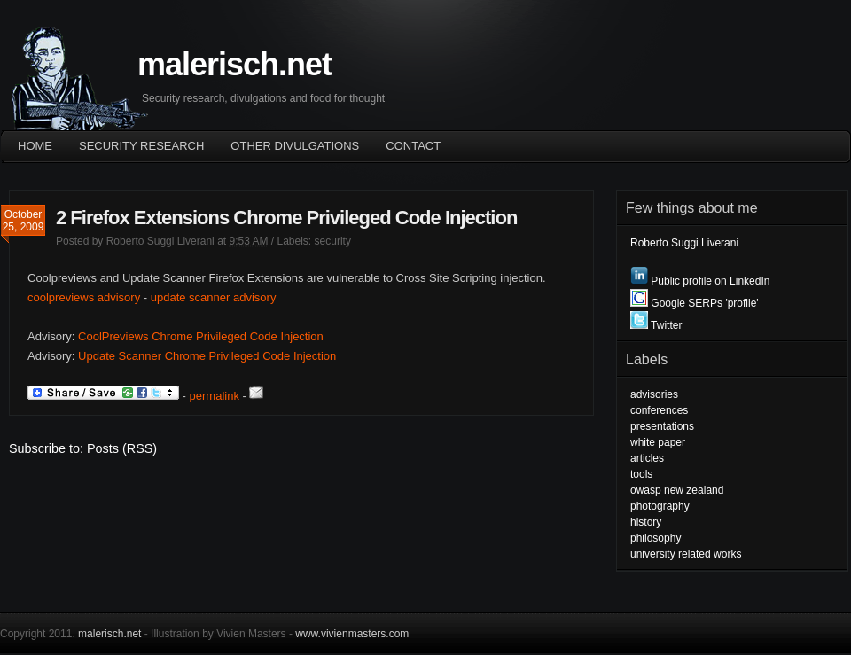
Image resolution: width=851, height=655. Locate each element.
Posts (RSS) (122, 448)
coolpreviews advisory (83, 297)
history (645, 522)
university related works (685, 554)
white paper (657, 442)
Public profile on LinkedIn (699, 281)
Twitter (656, 325)
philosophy (655, 538)
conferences (659, 410)
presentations (662, 426)
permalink (214, 395)
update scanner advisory (214, 297)
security (333, 241)
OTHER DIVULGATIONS (294, 145)
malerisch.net (234, 64)
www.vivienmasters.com (352, 634)
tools (641, 474)
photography (660, 506)
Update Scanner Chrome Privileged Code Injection (207, 356)
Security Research (141, 145)
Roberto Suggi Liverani (160, 241)
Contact (413, 145)
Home (35, 145)
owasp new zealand (676, 490)
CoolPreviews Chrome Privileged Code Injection (201, 336)
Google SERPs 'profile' (694, 303)
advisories (654, 394)
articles (647, 458)
